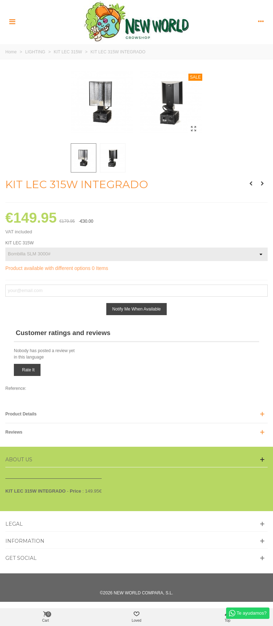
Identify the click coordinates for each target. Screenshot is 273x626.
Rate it (28, 369)
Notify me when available (136, 309)
